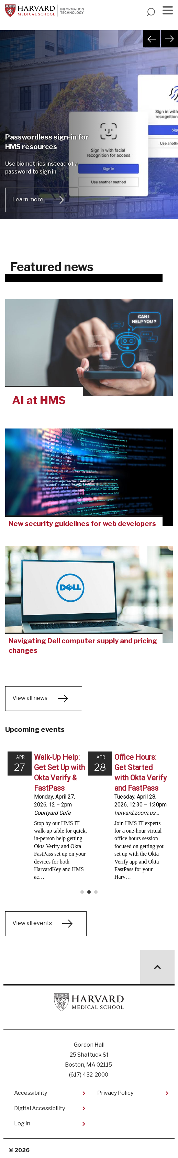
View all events (32, 920)
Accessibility (30, 1089)
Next (169, 38)
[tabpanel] (89, 133)
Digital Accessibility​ (39, 1105)
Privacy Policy (115, 1089)
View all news (29, 698)
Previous (151, 38)
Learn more (27, 199)
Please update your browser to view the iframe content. (89, 820)
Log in (22, 1120)
